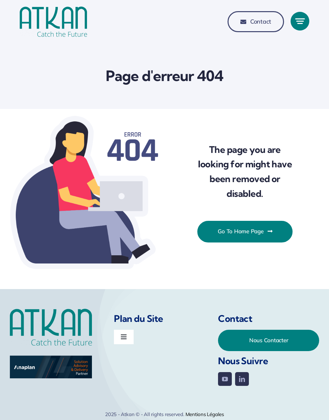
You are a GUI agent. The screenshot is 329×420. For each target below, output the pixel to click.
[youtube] (225, 379)
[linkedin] (242, 379)
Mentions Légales (205, 414)
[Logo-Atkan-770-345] (53, 10)
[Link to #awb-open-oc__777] (300, 21)
